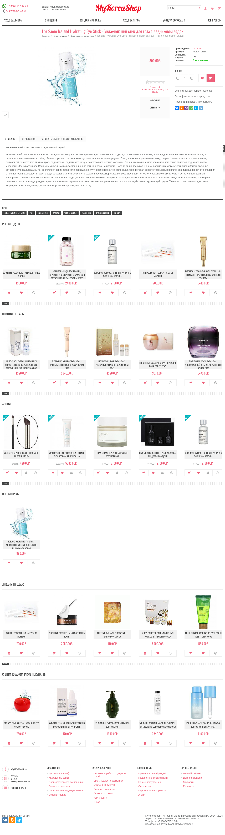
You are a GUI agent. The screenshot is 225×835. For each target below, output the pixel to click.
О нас (97, 802)
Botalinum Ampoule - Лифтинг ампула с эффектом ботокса (112, 274)
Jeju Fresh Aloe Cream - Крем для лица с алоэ (21, 274)
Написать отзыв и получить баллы (155, 90)
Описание (155, 100)
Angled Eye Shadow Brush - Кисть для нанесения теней (21, 454)
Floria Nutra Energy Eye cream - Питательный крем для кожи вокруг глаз (67, 365)
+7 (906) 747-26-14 (17, 5)
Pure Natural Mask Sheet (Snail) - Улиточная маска (112, 634)
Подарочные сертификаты (153, 777)
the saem (117, 212)
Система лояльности (105, 789)
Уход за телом (132, 20)
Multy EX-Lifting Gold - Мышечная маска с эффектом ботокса (157, 634)
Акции (141, 794)
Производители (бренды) (152, 773)
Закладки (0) (212, 8)
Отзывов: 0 (155, 87)
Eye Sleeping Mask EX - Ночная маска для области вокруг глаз (203, 724)
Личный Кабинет (192, 773)
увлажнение (86, 212)
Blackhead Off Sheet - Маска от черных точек (67, 634)
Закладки (188, 782)
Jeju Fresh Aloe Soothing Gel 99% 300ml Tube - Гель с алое (203, 634)
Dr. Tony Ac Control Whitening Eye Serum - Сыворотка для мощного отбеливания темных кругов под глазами (21, 366)
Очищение (51, 20)
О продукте (34, 292)
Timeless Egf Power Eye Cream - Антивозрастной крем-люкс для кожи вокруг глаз (203, 365)
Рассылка (188, 786)
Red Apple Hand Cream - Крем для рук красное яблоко (21, 724)
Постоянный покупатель (205, 8)
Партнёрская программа (152, 790)
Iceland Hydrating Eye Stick (14, 212)
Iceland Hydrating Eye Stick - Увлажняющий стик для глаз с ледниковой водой (21, 545)
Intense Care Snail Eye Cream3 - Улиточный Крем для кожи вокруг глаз (112, 365)
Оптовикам (144, 786)
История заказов (192, 777)
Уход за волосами (174, 20)
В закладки (202, 78)
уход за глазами (70, 212)
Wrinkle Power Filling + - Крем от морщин (157, 274)
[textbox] (184, 8)
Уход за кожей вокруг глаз (82, 36)
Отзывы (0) (155, 107)
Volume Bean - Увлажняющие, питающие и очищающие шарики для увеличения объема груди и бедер (67, 275)
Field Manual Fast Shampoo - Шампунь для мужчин (112, 724)
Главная (46, 36)
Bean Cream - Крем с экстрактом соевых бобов (112, 454)
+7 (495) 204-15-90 (16, 10)
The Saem (197, 48)
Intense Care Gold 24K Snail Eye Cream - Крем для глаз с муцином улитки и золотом (203, 275)
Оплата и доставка (59, 786)
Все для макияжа (90, 20)
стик (31, 212)
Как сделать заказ (59, 777)
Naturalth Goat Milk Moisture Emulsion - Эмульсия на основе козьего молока (157, 724)
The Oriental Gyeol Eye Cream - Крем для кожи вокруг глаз (157, 364)
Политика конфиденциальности (66, 790)
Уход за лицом (13, 20)
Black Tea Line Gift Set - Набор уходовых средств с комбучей (157, 454)
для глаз (56, 212)
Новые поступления (149, 782)
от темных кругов (102, 212)
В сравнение (26, 472)
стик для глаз (43, 212)
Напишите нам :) (18, 788)
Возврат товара (57, 794)
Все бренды (214, 20)
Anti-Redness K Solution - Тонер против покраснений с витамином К (67, 724)
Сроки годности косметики (108, 780)
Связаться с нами (103, 793)
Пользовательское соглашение (66, 782)
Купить (211, 78)
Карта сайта (100, 797)
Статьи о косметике (104, 784)
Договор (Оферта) (59, 773)
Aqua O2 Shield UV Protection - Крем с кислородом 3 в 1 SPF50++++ (66, 454)
